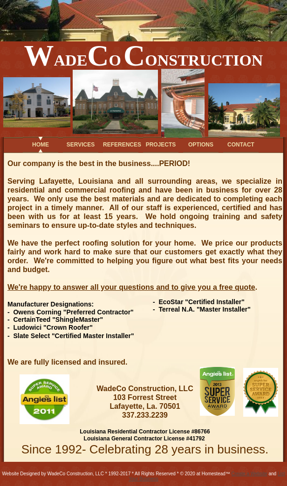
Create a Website (249, 473)
